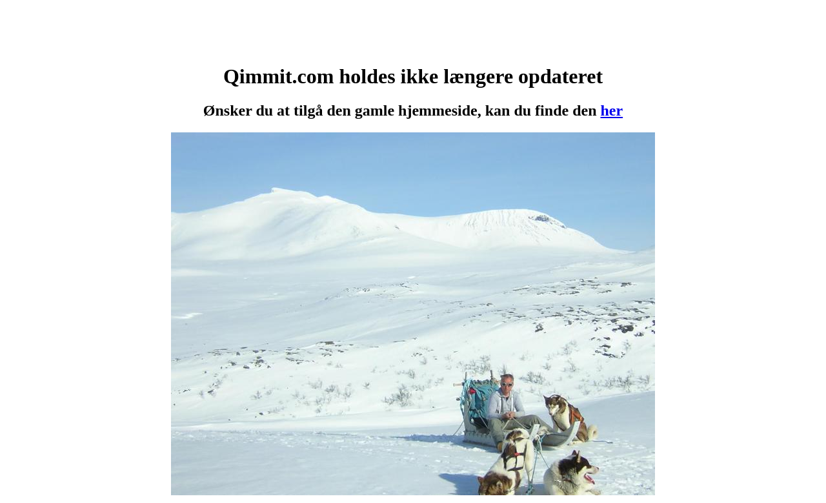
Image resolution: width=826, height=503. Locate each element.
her (611, 110)
